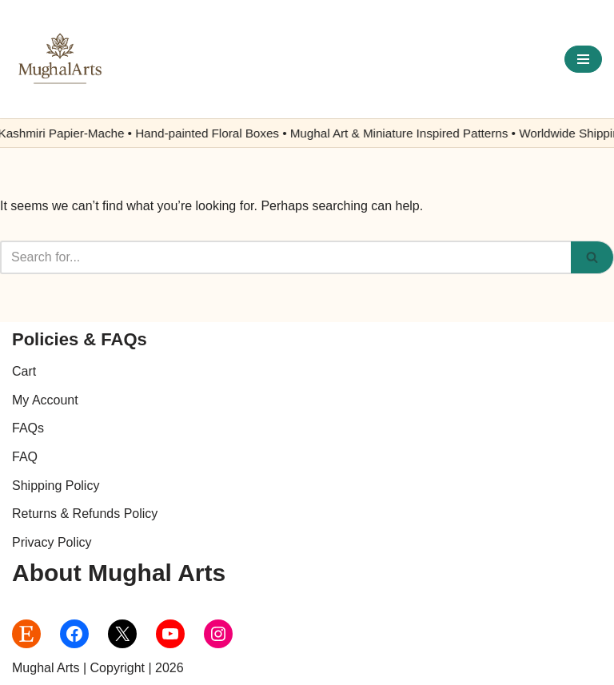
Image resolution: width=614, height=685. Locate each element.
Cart (24, 371)
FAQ (25, 457)
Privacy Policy (52, 542)
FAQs (28, 428)
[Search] (285, 257)
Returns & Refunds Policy (84, 513)
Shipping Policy (55, 485)
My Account (45, 400)
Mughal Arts (45, 668)
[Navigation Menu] (583, 59)
